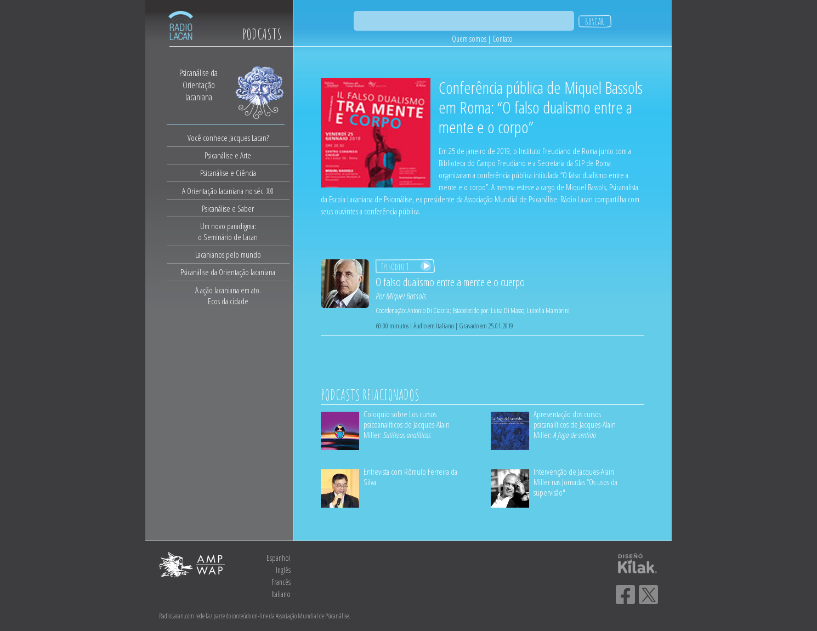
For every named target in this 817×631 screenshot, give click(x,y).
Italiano (281, 594)
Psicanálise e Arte (228, 155)
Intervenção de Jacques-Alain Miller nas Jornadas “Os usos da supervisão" (575, 482)
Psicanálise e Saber (228, 208)
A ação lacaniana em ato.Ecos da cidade (228, 295)
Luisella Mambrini (548, 310)
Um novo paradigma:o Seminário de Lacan (228, 231)
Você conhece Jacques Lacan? (228, 137)
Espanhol (278, 558)
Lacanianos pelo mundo (228, 254)
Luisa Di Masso (507, 310)
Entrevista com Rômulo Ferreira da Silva (410, 476)
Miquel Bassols (406, 296)
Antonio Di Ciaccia (428, 310)
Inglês (283, 570)
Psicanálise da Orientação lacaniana (227, 271)
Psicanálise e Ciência (228, 172)
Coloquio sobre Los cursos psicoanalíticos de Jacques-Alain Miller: (407, 424)
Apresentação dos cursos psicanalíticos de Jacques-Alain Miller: (575, 424)
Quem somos (469, 38)
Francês (281, 582)
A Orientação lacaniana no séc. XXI (228, 190)
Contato (502, 38)
